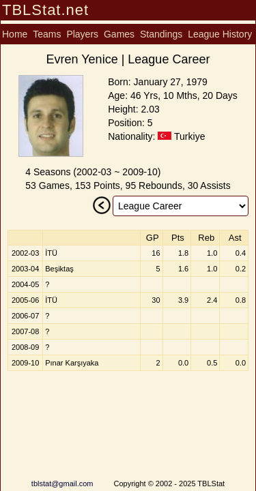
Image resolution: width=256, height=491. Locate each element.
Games (119, 34)
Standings (161, 34)
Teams (47, 34)
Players (82, 34)
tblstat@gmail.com (62, 483)
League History (220, 34)
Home (14, 34)
